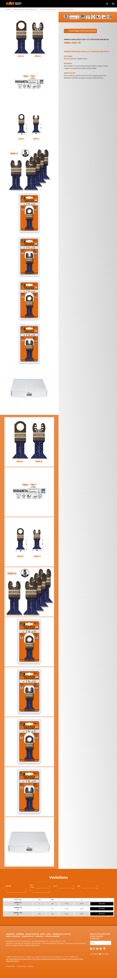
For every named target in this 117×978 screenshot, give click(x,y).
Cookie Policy (21, 966)
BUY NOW (102, 904)
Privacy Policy (10, 966)
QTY (55, 886)
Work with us (27, 936)
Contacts (39, 936)
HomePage (10, 934)
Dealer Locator (32, 934)
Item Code (32, 886)
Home (8, 10)
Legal (48, 934)
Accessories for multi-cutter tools (25, 10)
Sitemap (30, 966)
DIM (78, 886)
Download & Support (61, 934)
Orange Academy (52, 936)
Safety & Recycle (13, 936)
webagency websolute (99, 954)
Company (20, 934)
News (42, 934)
